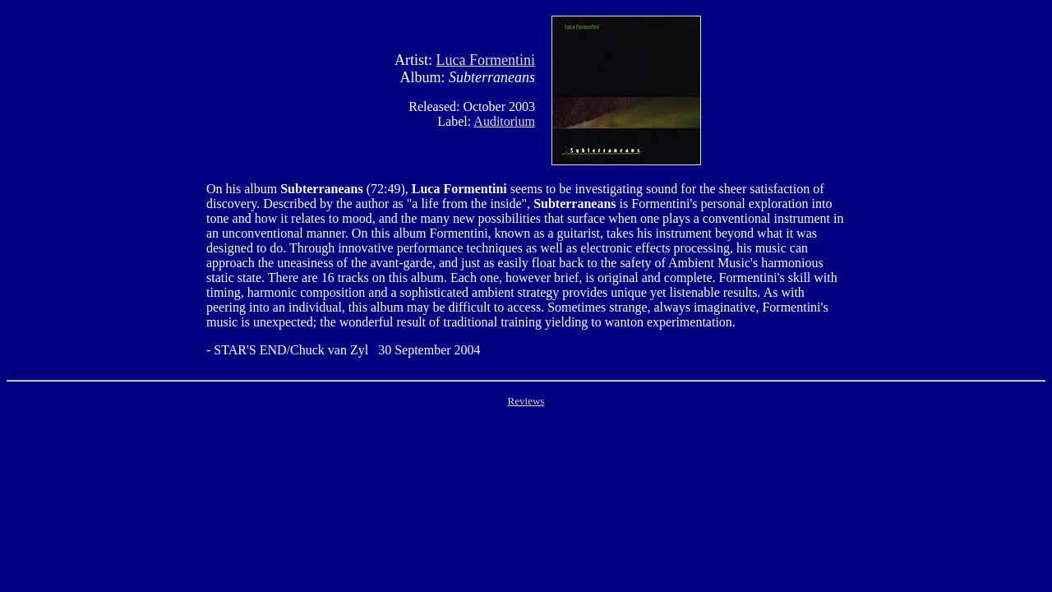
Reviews (526, 401)
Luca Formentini (485, 60)
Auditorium (504, 121)
